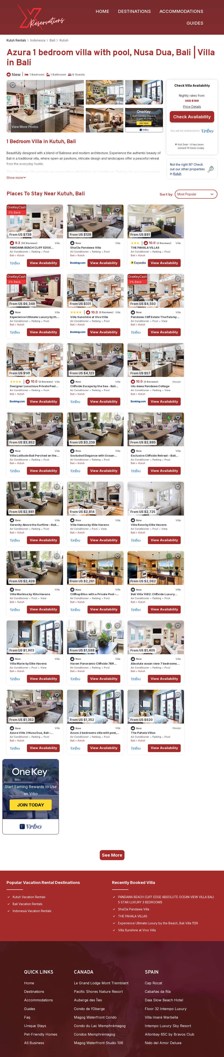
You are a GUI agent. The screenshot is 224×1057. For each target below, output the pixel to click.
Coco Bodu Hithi (37, 952)
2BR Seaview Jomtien (134, 926)
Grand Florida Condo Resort (139, 943)
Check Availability (192, 117)
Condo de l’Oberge (89, 846)
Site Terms (64, 1024)
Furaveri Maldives (38, 934)
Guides (195, 23)
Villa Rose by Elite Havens (135, 439)
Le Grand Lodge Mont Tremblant (101, 820)
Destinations (134, 11)
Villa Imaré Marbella (161, 854)
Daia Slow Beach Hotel (164, 837)
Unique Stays (35, 863)
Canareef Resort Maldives (45, 969)
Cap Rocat (153, 820)
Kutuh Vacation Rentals (29, 734)
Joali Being (33, 909)
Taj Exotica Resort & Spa (44, 960)
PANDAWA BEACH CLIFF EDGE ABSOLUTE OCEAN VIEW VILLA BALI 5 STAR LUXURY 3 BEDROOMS (166, 736)
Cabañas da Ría (158, 829)
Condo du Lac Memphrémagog (100, 863)
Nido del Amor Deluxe (163, 880)
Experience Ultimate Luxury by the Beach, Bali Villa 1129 (158, 760)
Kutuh (62, 40)
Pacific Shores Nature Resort (98, 829)
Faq (27, 854)
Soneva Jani (34, 926)
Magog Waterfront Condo (95, 854)
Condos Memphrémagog (94, 872)
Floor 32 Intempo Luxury (166, 846)
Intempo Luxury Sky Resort (168, 863)
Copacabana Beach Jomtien (139, 952)
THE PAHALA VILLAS (131, 244)
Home (102, 11)
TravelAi (117, 1002)
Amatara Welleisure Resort (138, 960)
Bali (50, 40)
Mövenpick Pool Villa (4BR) (138, 969)
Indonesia (37, 40)
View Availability (36, 259)
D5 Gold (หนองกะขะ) (133, 909)
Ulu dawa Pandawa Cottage (29, 374)
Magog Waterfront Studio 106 (98, 880)
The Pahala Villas (183, 570)
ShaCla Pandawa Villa (79, 244)
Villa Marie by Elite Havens (135, 505)
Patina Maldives (37, 917)
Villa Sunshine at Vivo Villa (29, 309)
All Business (34, 880)
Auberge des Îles (88, 837)
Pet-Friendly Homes (40, 872)
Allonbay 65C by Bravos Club (169, 872)
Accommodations (181, 11)
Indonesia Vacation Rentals (32, 748)
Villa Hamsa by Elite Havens (83, 439)
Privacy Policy (36, 1024)
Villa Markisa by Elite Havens (191, 439)
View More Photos (25, 127)
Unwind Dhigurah (38, 943)
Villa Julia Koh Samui (133, 934)
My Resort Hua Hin (132, 917)
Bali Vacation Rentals (27, 741)
